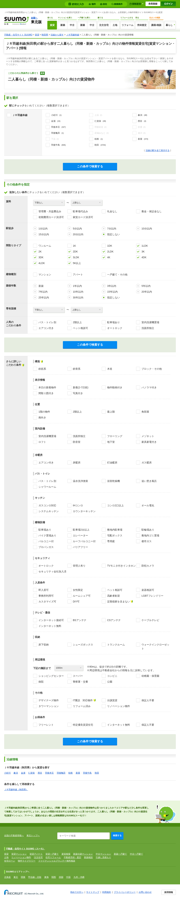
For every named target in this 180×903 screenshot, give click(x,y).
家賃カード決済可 (83, 217)
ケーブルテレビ (150, 620)
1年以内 (77, 285)
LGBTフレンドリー (152, 595)
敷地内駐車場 (114, 529)
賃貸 (52, 25)
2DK (75, 251)
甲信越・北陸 (34, 877)
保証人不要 (148, 700)
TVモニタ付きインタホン (121, 565)
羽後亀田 (61, 773)
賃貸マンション (19, 854)
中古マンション (103, 854)
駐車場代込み (80, 211)
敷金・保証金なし (152, 211)
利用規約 (106, 892)
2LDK (110, 251)
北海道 (7, 877)
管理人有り (79, 565)
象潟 (16, 773)
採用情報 (168, 892)
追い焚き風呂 (149, 481)
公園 (109, 681)
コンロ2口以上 (115, 505)
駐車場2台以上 (81, 529)
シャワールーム (47, 486)
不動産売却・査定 (72, 857)
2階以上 (77, 322)
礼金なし (112, 211)
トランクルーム (116, 644)
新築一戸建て (120, 854)
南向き (42, 417)
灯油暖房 (112, 462)
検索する (117, 835)
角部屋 (145, 411)
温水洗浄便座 (80, 481)
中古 (72, 25)
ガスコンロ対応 (47, 505)
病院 (41, 681)
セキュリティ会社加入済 (52, 571)
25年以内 (43, 297)
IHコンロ (78, 505)
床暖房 (76, 462)
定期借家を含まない (118, 601)
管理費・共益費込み (49, 211)
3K (143, 251)
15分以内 (43, 234)
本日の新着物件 (47, 387)
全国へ (34, 18)
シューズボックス (83, 644)
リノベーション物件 (118, 706)
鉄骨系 (76, 368)
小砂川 (7, 773)
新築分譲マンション (83, 854)
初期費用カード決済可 (51, 217)
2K (40, 251)
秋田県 (45, 34)
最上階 (111, 411)
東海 (46, 877)
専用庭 (111, 541)
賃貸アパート (36, 854)
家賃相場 (66, 854)
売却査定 (142, 25)
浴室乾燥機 (113, 481)
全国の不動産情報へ (14, 835)
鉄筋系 (42, 368)
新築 (62, 25)
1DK (109, 245)
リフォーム (127, 25)
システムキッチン (48, 511)
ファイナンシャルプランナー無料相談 (56, 861)
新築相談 (88, 857)
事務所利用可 (46, 595)
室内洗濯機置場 (150, 322)
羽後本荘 (49, 773)
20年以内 (147, 291)
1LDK (145, 245)
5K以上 (77, 263)
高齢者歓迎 (113, 595)
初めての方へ (76, 892)
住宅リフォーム (53, 857)
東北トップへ (33, 835)
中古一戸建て (136, 854)
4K (108, 257)
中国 (68, 877)
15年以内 (112, 291)
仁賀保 (31, 773)
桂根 (70, 773)
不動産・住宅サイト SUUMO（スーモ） (25, 848)
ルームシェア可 (82, 595)
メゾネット (148, 436)
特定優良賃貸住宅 (83, 724)
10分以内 (147, 228)
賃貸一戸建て (52, 854)
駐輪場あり (148, 529)
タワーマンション (48, 706)
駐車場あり (113, 322)
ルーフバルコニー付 (84, 541)
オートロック (114, 328)
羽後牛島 (87, 773)
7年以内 (43, 291)
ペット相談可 (80, 328)
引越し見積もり (103, 857)
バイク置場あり (47, 535)
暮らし (169, 25)
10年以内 (78, 291)
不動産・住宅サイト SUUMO (18, 34)
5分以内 (77, 228)
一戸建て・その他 (117, 274)
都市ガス (147, 541)
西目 (40, 773)
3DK (40, 257)
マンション (44, 274)
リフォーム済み (82, 706)
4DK (144, 257)
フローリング (114, 436)
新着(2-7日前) (80, 387)
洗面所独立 (148, 328)
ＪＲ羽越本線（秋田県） (16, 789)
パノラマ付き (149, 387)
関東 (23, 877)
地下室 (111, 441)
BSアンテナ (79, 620)
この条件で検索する (90, 166)
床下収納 (43, 644)
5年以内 (146, 285)
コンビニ (112, 675)
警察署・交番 (80, 681)
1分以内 (43, 228)
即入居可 (43, 589)
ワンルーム (44, 245)
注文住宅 (104, 25)
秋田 (97, 773)
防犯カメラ (148, 565)
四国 (61, 877)
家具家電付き (149, 441)
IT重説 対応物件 (83, 700)
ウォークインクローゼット (155, 646)
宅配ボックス (114, 535)
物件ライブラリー (26, 861)
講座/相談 (156, 25)
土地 (115, 25)
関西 (54, 877)
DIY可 (76, 601)
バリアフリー (80, 547)
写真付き (78, 393)
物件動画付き (114, 387)
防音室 (76, 441)
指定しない (113, 234)
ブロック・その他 (152, 368)
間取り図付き (46, 393)
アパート (78, 274)
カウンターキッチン (84, 511)
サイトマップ (92, 892)
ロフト (42, 441)
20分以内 (78, 234)
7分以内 (111, 228)
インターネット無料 (49, 625)
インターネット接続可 (51, 620)
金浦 (23, 773)
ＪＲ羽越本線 (72, 34)
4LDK (41, 263)
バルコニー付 (46, 541)
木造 (109, 368)
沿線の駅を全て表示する (158, 150)
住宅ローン (9, 861)
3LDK (76, 257)
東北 (16, 877)
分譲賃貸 (112, 700)
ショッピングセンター (51, 675)
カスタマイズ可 (47, 601)
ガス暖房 (147, 462)
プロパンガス (46, 547)
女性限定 (78, 589)
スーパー (78, 675)
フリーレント (46, 724)
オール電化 (148, 505)
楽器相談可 (148, 589)
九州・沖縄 (79, 877)
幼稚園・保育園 (150, 675)
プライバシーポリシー (125, 892)
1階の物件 (44, 411)
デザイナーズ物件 (48, 700)
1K (74, 245)
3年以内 (111, 285)
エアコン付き (46, 328)
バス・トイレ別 (47, 322)
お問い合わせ (145, 892)
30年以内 (78, 297)
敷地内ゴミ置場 (150, 535)
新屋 (78, 773)
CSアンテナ (114, 620)
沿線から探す (57, 34)
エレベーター (80, 535)
